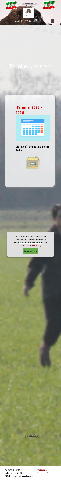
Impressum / (43, 470)
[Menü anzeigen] (52, 21)
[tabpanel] (30, 64)
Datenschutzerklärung (47, 473)
